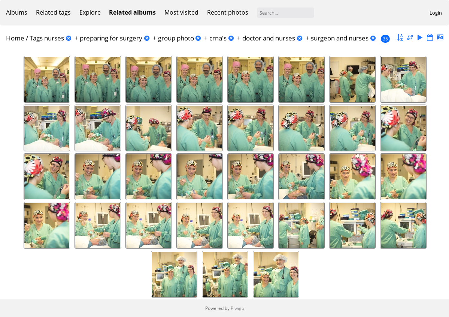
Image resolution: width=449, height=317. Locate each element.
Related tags (53, 12)
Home (15, 38)
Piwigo (237, 308)
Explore (90, 12)
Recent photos (227, 12)
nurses (54, 38)
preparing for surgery (111, 38)
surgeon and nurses (339, 38)
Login (436, 12)
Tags (36, 38)
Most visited (181, 12)
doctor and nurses (268, 38)
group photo (176, 38)
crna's (218, 38)
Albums (16, 12)
